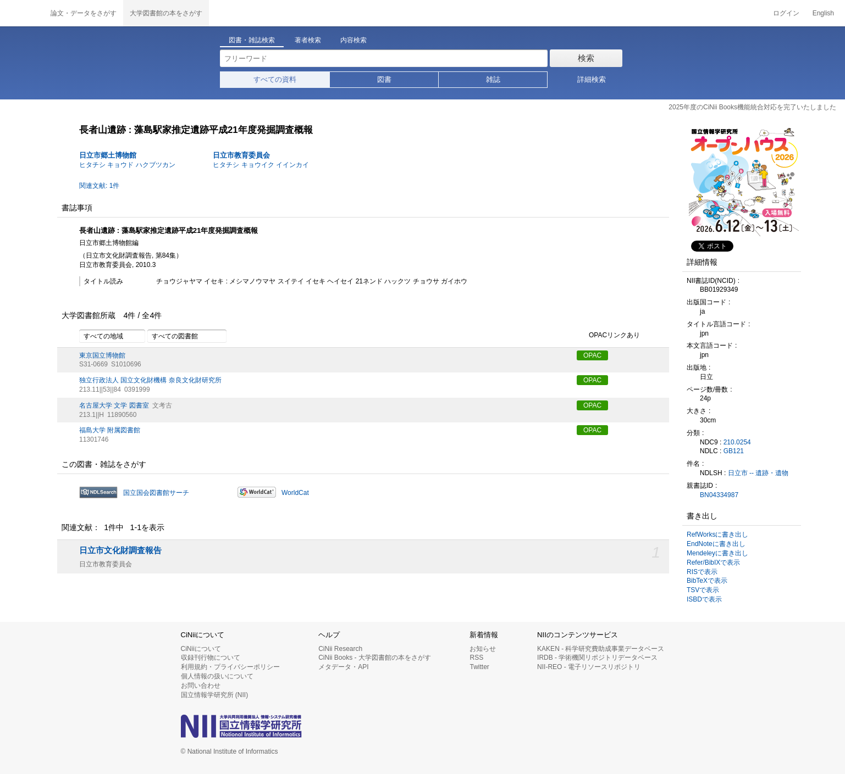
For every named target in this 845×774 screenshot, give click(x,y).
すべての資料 (274, 79)
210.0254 (737, 442)
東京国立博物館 (102, 355)
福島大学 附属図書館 (109, 430)
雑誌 (493, 79)
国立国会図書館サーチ (156, 493)
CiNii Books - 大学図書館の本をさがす (374, 657)
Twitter (479, 667)
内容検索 (353, 40)
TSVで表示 (703, 590)
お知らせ (483, 649)
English (823, 13)
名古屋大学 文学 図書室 (114, 405)
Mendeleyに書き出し (717, 553)
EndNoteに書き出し (716, 544)
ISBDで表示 (704, 599)
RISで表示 (702, 572)
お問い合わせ (200, 685)
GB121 (734, 451)
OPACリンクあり (608, 336)
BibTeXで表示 (707, 580)
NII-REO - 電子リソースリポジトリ (588, 667)
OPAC (592, 355)
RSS (476, 657)
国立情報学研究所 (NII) (214, 695)
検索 (586, 58)
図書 (384, 79)
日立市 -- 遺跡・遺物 (758, 473)
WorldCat (295, 493)
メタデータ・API (343, 667)
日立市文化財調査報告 (120, 550)
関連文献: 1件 (99, 186)
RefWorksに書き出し (717, 534)
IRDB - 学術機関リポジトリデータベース (597, 657)
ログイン (786, 13)
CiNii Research (340, 649)
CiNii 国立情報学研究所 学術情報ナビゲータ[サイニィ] (22, 13)
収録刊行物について (210, 657)
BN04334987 (719, 495)
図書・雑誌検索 (252, 40)
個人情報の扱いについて (217, 676)
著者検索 (308, 40)
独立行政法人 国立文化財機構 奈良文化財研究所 (150, 380)
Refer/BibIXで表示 (713, 562)
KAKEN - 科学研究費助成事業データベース (600, 649)
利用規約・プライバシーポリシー (230, 667)
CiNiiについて (201, 649)
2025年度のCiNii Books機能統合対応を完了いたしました (752, 107)
